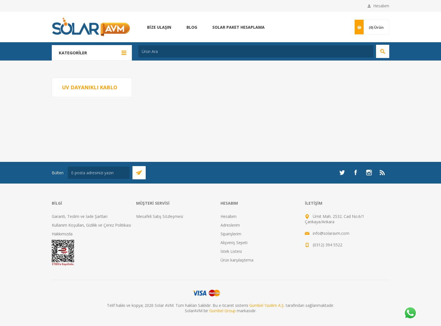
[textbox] (255, 51)
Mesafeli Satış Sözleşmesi (159, 216)
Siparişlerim (230, 233)
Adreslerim (230, 225)
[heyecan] (342, 172)
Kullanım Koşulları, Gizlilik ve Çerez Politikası (91, 225)
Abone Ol (139, 172)
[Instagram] (369, 172)
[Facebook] (355, 172)
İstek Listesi (231, 251)
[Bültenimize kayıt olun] (99, 173)
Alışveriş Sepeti (234, 242)
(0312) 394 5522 (327, 244)
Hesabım (381, 5)
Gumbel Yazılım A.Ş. (267, 305)
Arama (382, 51)
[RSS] (382, 172)
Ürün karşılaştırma (236, 260)
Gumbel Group (222, 310)
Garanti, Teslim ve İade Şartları (79, 216)
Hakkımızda (62, 233)
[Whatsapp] (410, 313)
